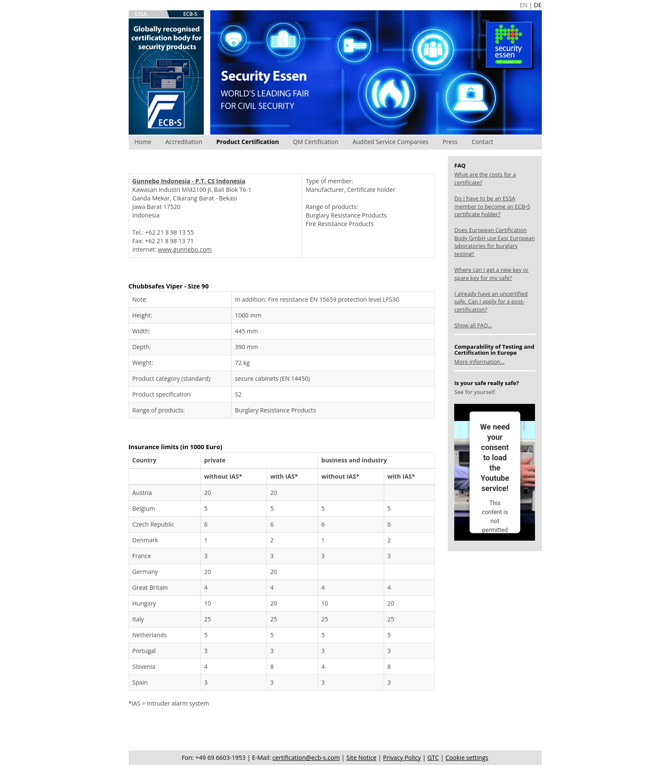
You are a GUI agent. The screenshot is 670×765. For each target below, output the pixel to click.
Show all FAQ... (473, 325)
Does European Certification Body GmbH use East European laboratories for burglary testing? (494, 242)
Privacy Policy (402, 757)
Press (450, 142)
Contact (482, 142)
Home (143, 142)
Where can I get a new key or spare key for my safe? (491, 274)
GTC (433, 757)
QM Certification (315, 142)
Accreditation (183, 142)
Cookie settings (466, 757)
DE (538, 5)
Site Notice (361, 757)
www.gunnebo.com (185, 249)
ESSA (141, 14)
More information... (479, 361)
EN (523, 5)
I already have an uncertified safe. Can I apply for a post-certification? (491, 301)
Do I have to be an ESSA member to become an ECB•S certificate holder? (492, 206)
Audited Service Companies (391, 142)
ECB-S (190, 14)
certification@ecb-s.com (306, 757)
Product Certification (247, 142)
